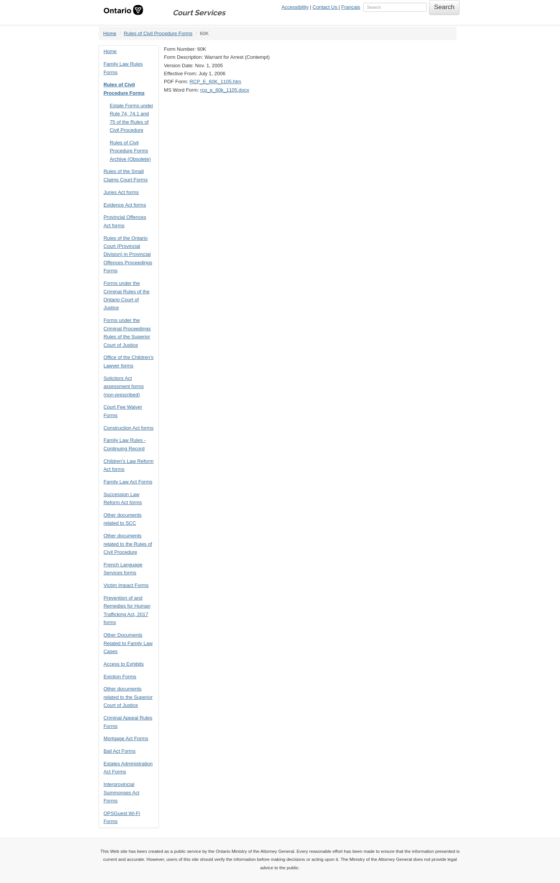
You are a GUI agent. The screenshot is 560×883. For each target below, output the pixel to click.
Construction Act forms (129, 428)
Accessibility (295, 7)
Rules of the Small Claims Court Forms (126, 175)
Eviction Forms (120, 676)
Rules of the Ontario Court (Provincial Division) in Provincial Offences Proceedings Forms (128, 254)
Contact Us (325, 7)
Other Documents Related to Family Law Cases (128, 643)
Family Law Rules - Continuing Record (125, 444)
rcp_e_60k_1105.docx (224, 90)
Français (350, 7)
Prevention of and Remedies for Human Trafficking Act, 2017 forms (127, 610)
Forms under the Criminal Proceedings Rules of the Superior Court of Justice (127, 332)
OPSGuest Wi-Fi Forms (122, 817)
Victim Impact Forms (126, 585)
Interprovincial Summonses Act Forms (121, 792)
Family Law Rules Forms (123, 68)
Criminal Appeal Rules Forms (128, 722)
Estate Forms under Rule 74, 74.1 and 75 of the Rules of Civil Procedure (131, 118)
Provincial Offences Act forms (125, 221)
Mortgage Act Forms (126, 738)
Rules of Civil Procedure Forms (158, 33)
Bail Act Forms (120, 751)
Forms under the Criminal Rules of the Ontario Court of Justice (127, 295)
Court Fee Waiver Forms (123, 411)
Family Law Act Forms (128, 482)
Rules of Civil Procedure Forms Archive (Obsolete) (130, 151)
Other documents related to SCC (123, 519)
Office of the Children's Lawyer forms (129, 361)
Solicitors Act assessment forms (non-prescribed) (124, 386)
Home (110, 33)
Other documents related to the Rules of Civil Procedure (128, 544)
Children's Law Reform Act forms (129, 465)
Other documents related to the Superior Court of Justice (128, 697)
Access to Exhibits (124, 664)
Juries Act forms (121, 192)
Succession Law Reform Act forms (123, 498)
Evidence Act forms (125, 205)
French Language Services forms (123, 569)
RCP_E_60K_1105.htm (215, 81)
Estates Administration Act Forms (128, 768)
